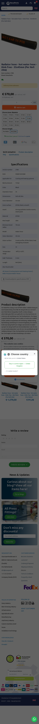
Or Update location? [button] (11, 371)
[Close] (34, 353)
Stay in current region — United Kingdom (19, 365)
